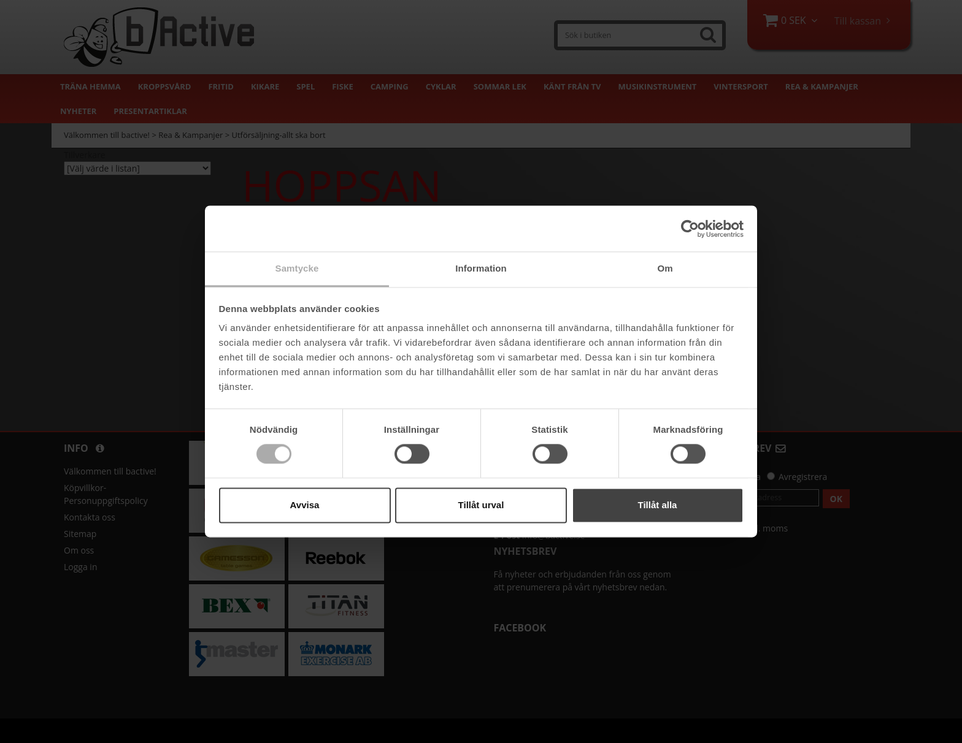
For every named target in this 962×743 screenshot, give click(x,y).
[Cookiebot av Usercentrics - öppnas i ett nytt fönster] (690, 228)
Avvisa (305, 505)
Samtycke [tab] (297, 268)
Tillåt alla (657, 505)
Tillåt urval (481, 505)
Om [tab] (664, 268)
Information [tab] (481, 268)
